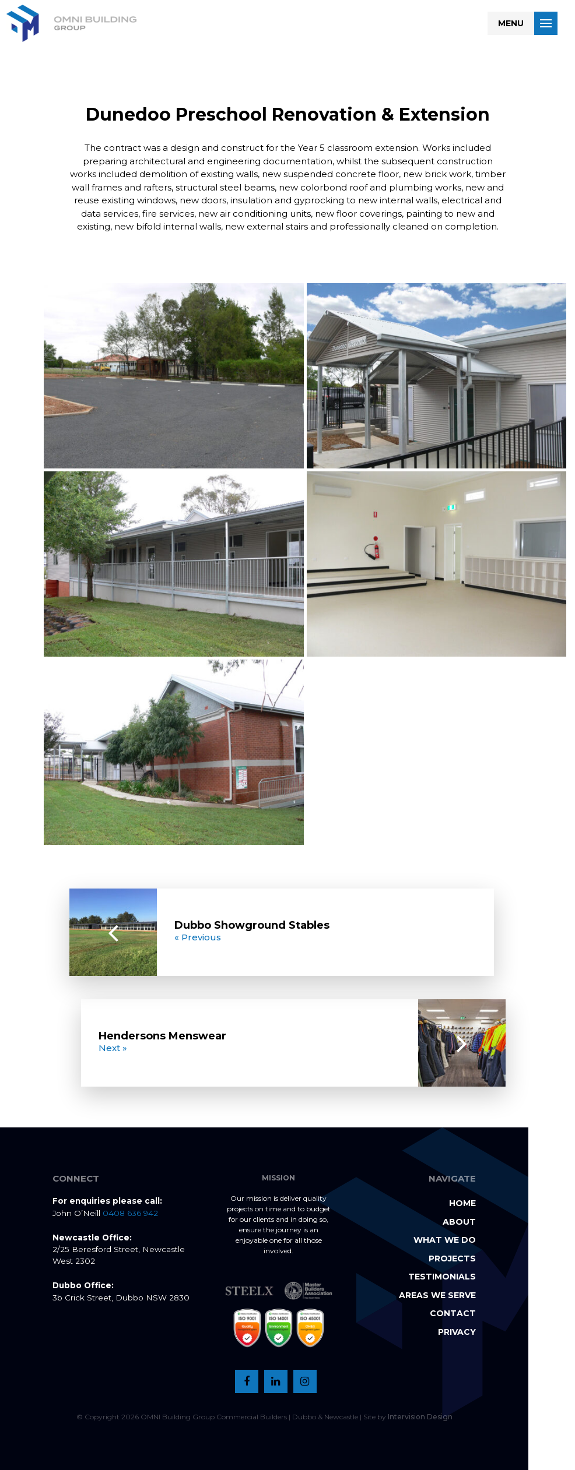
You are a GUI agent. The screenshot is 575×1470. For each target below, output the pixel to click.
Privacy (457, 1332)
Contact (453, 1313)
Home (462, 1203)
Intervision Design (420, 1416)
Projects (452, 1258)
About (459, 1222)
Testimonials (442, 1276)
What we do (444, 1240)
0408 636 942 (130, 1213)
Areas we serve (437, 1295)
